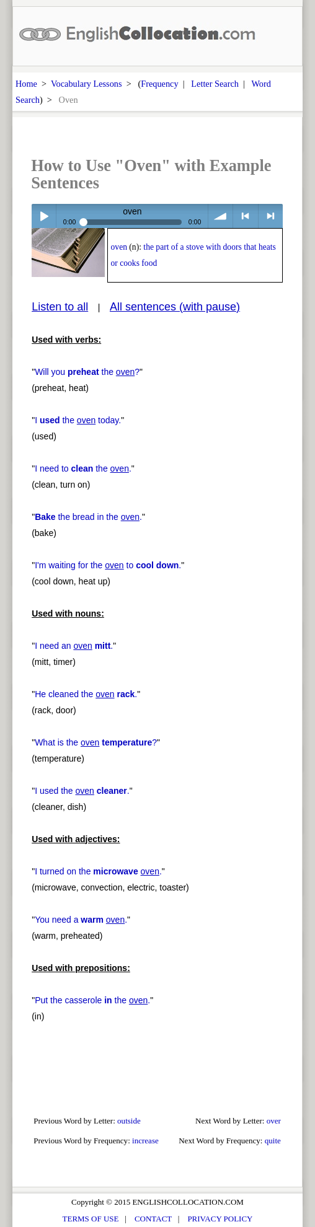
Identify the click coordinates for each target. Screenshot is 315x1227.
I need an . (74, 646)
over (274, 1120)
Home (26, 84)
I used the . (82, 791)
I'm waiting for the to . (108, 565)
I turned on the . (98, 871)
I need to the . (83, 468)
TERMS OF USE (91, 1218)
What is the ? (96, 742)
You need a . (81, 920)
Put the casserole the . (92, 1000)
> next (271, 216)
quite (273, 1140)
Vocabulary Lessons (86, 84)
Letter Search (215, 84)
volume (220, 216)
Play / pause (44, 216)
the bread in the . (88, 517)
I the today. (78, 420)
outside (129, 1120)
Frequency (159, 84)
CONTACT (153, 1218)
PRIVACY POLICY (219, 1218)
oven (119, 247)
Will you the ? (87, 372)
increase (145, 1140)
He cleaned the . (86, 694)
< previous (245, 216)
